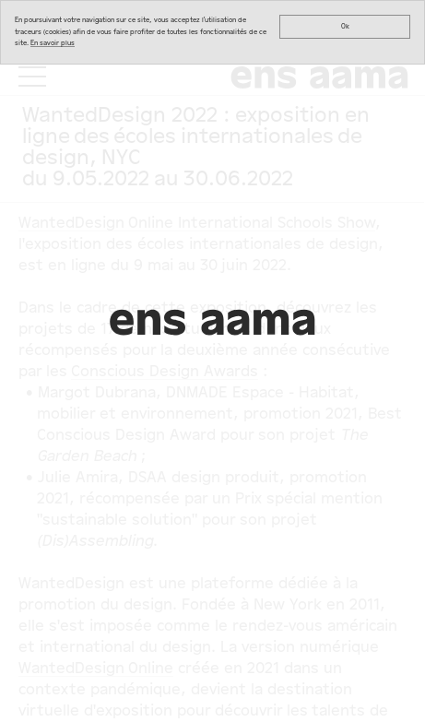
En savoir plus (52, 43)
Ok (345, 26)
